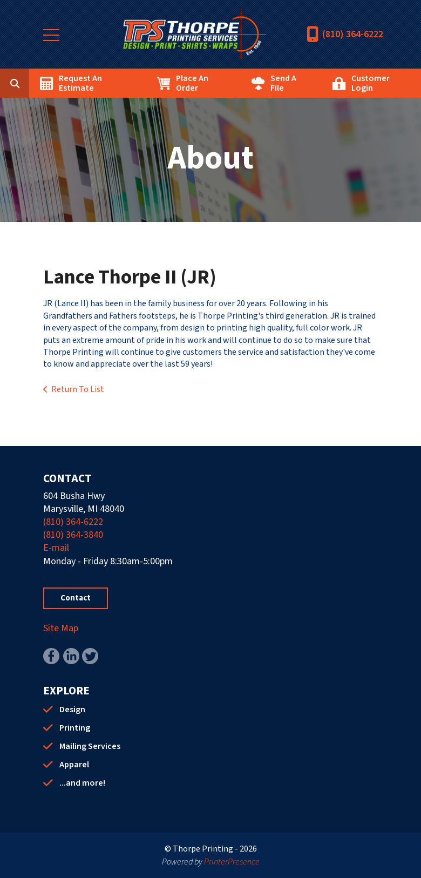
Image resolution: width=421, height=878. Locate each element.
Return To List (77, 389)
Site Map (60, 628)
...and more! (82, 783)
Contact (75, 598)
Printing (74, 728)
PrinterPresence (232, 862)
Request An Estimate (80, 83)
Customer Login (370, 83)
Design (72, 709)
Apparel (74, 765)
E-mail (56, 548)
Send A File (283, 83)
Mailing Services (89, 746)
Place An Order (192, 83)
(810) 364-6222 (352, 34)
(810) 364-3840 (73, 535)
